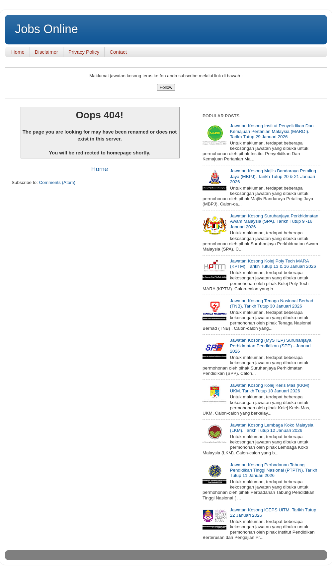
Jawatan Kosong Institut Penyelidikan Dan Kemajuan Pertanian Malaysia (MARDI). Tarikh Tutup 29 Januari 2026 (271, 131)
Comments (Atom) (57, 182)
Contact (118, 52)
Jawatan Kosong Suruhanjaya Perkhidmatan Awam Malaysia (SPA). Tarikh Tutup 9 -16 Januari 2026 (274, 221)
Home (18, 52)
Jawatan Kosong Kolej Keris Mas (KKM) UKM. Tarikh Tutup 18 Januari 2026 (269, 388)
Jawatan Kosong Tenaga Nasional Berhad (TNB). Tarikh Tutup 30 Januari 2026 (271, 303)
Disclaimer (46, 52)
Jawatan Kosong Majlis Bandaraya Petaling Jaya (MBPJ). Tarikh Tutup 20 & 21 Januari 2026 (273, 176)
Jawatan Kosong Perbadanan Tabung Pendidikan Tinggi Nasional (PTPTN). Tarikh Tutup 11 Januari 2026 (273, 470)
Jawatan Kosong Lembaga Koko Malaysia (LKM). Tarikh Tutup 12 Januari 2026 (271, 428)
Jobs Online (46, 29)
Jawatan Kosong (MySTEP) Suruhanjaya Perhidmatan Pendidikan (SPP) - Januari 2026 (270, 345)
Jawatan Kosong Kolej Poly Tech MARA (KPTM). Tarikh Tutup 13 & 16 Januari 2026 (273, 264)
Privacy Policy (83, 52)
